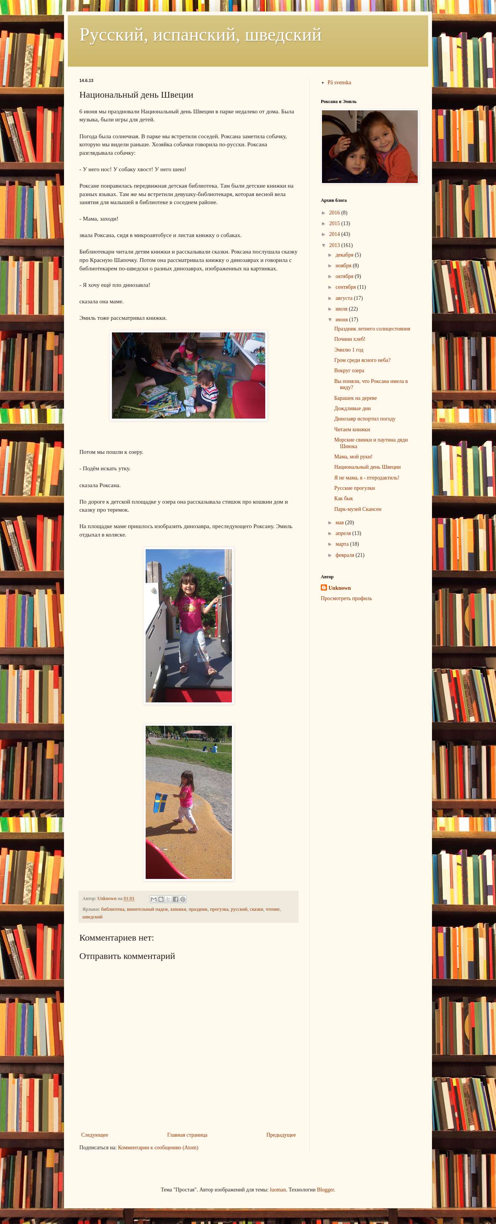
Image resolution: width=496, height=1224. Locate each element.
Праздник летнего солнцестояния (372, 329)
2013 (335, 245)
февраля (345, 555)
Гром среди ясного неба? (362, 360)
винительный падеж (147, 909)
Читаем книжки (352, 429)
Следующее (94, 1135)
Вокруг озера (349, 370)
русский (239, 909)
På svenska (339, 82)
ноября (344, 265)
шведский (92, 917)
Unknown (339, 588)
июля (342, 309)
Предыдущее (281, 1135)
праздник (198, 909)
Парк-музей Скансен (357, 509)
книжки (178, 909)
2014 (335, 234)
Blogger (325, 1190)
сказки (256, 909)
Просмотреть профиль (346, 598)
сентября (346, 287)
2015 (335, 223)
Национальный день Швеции (367, 467)
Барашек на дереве (355, 398)
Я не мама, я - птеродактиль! (366, 478)
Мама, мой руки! (353, 457)
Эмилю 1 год (348, 350)
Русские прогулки (354, 488)
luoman (278, 1190)
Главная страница (187, 1135)
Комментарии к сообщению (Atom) (158, 1147)
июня (342, 319)
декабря (345, 255)
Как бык (343, 498)
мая (340, 522)
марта (342, 544)
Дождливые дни (352, 408)
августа (344, 298)
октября (345, 276)
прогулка (219, 909)
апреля (343, 533)
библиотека (113, 909)
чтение (273, 909)
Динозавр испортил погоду (365, 419)
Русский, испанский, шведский (200, 34)
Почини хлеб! (350, 339)
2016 (335, 213)
